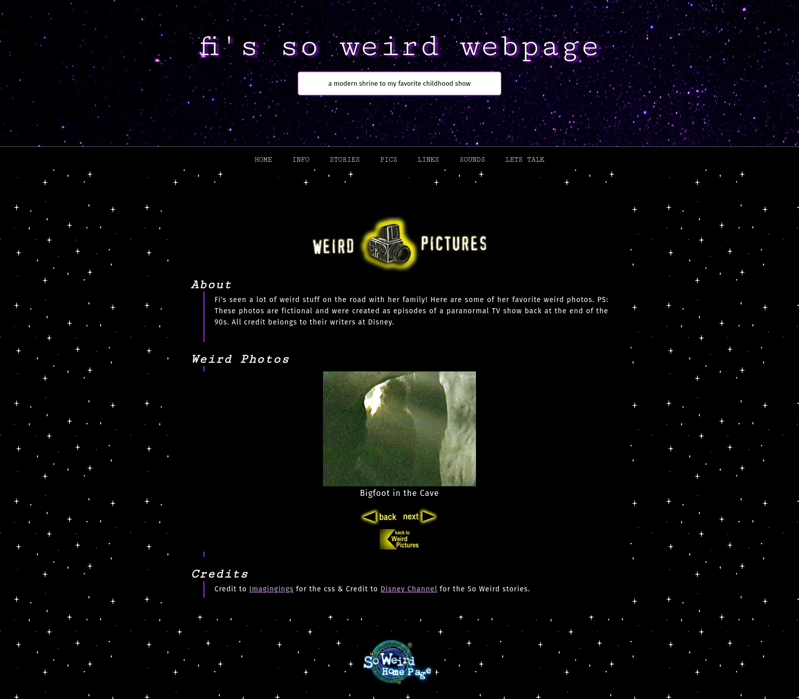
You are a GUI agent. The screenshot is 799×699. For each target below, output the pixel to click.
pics (388, 160)
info (300, 160)
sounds (472, 160)
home (263, 160)
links (428, 160)
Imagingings (271, 589)
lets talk (524, 160)
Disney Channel (409, 589)
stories (345, 160)
